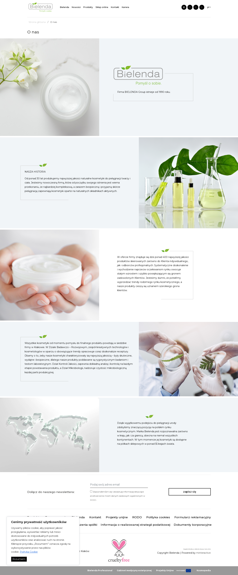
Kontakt (115, 7)
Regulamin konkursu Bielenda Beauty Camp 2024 (197, 549)
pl (208, 7)
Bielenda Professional (99, 570)
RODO (93, 500)
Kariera (125, 7)
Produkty (88, 7)
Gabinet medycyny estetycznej (134, 570)
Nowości (76, 7)
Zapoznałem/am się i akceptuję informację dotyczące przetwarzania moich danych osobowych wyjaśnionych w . (117, 495)
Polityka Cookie (29, 551)
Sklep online (102, 7)
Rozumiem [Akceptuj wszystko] (18, 559)
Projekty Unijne (165, 570)
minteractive (203, 552)
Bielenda (64, 7)
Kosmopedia (204, 570)
